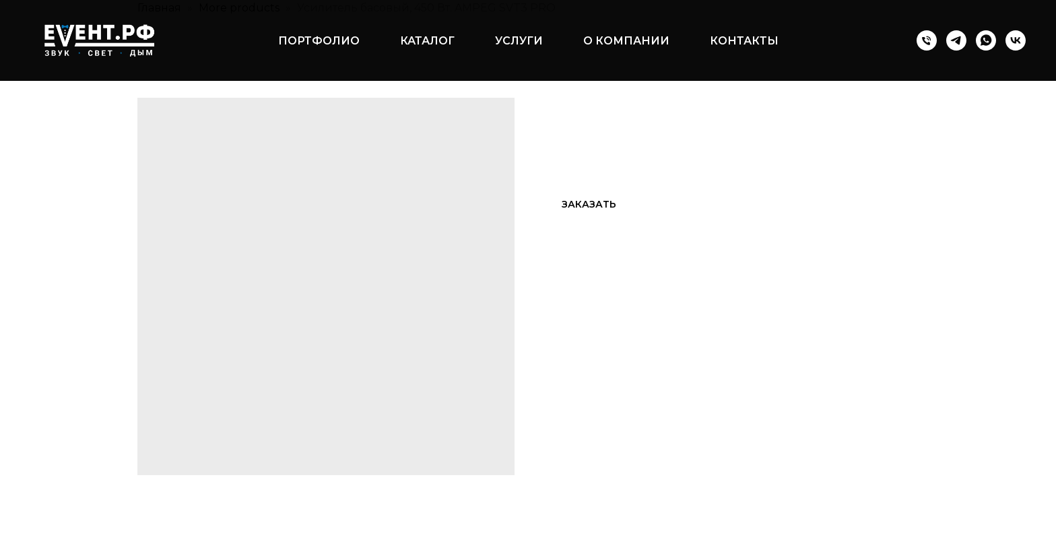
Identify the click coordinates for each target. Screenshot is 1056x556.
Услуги (519, 40)
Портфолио (319, 40)
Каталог (427, 40)
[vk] (1015, 40)
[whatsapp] (986, 40)
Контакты (744, 40)
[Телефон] (927, 40)
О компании (626, 40)
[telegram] (956, 40)
